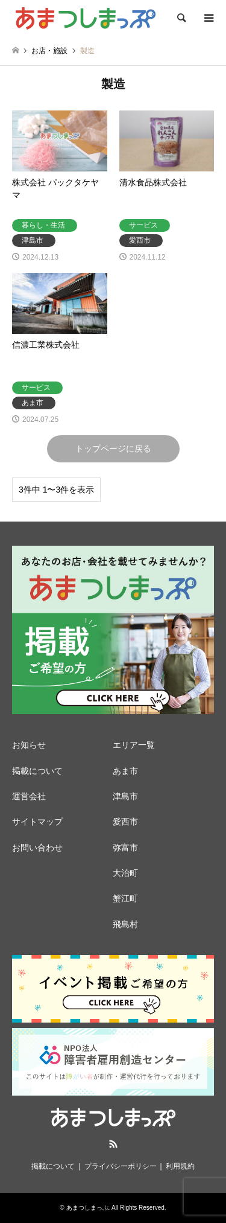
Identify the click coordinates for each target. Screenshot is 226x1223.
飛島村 (125, 924)
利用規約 (180, 1166)
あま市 (125, 771)
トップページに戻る (113, 448)
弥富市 (125, 847)
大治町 (125, 873)
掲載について (37, 771)
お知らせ (29, 745)
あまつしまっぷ (87, 1207)
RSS (113, 1144)
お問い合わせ (37, 847)
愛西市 (125, 821)
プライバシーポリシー (120, 1166)
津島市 (125, 796)
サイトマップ (37, 821)
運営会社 (29, 796)
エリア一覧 (134, 745)
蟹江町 (125, 898)
